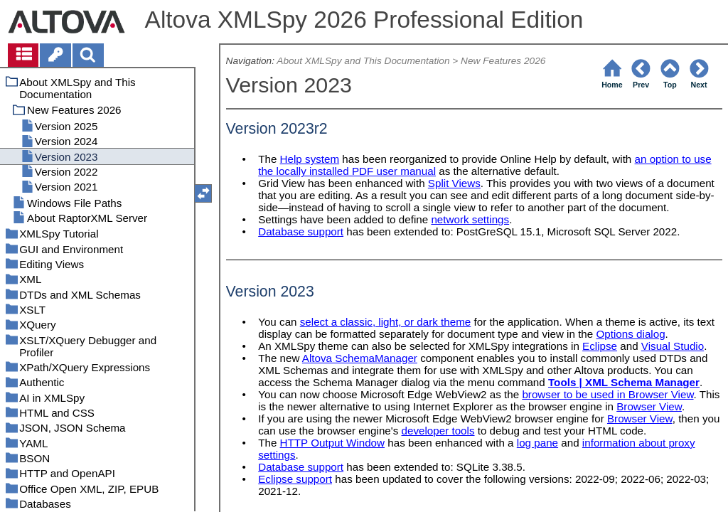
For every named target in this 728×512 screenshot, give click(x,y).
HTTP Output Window (332, 443)
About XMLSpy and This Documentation (363, 60)
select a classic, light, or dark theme (385, 322)
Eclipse (599, 346)
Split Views (454, 183)
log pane (537, 443)
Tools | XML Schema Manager (624, 382)
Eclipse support (295, 479)
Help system (310, 159)
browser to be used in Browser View (607, 394)
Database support (300, 231)
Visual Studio (672, 346)
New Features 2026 (503, 60)
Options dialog (630, 334)
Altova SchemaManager (359, 358)
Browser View (649, 406)
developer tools (438, 431)
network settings (470, 219)
